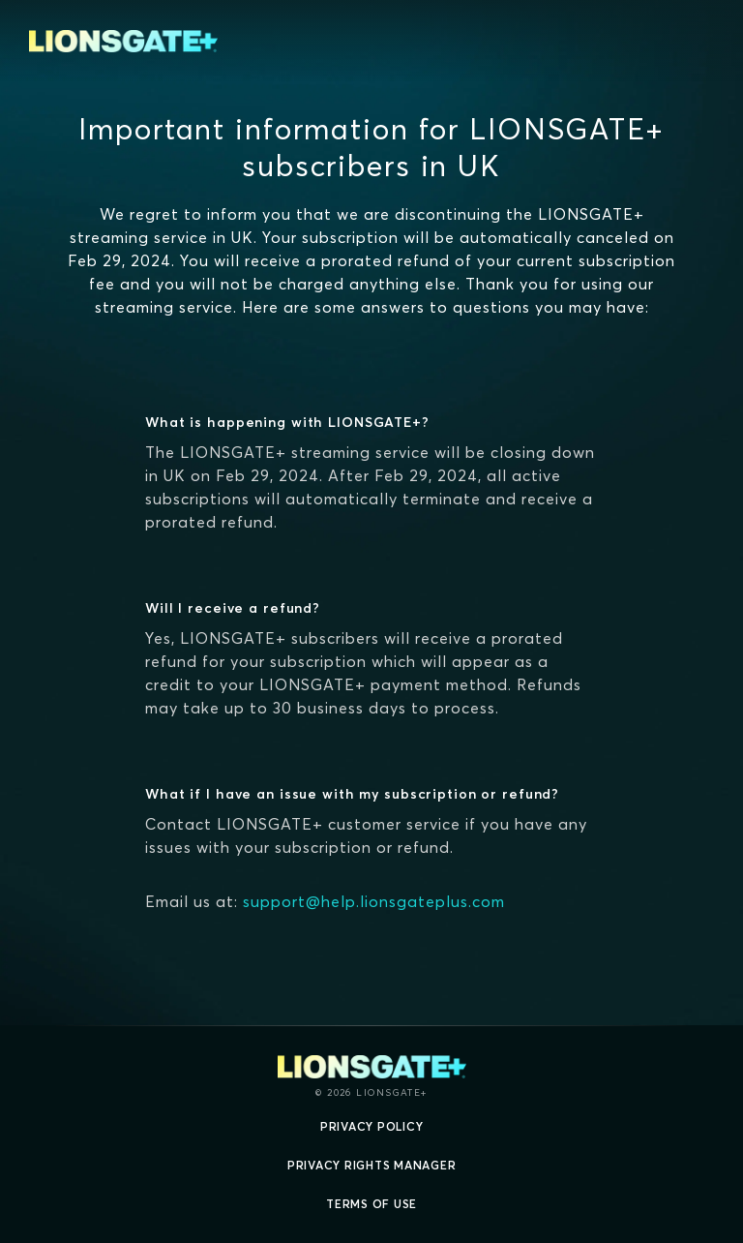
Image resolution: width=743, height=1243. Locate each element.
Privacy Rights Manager (372, 1165)
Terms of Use (371, 1204)
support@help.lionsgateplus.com (374, 901)
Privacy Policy (372, 1126)
